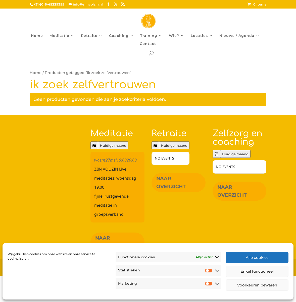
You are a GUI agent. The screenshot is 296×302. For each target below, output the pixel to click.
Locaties (199, 36)
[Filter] (94, 145)
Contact (148, 44)
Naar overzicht (110, 242)
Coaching (119, 36)
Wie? (174, 36)
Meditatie (59, 36)
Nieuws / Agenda (237, 36)
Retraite (89, 36)
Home (37, 36)
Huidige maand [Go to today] (113, 145)
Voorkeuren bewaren (257, 285)
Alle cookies (257, 257)
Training (148, 36)
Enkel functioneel (257, 271)
